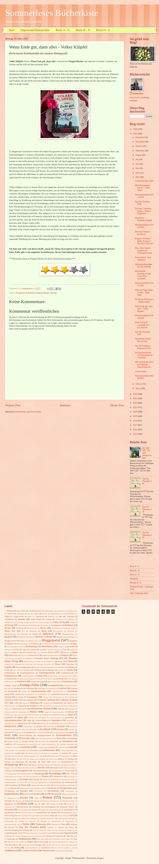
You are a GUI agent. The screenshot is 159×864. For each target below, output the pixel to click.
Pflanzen (13, 788)
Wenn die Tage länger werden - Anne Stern (144, 292)
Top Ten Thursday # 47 (147, 535)
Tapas (73, 818)
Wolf (6, 845)
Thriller (26, 824)
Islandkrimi (8, 718)
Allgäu (7, 616)
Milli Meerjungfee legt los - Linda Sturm (142, 187)
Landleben (8, 744)
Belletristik (33, 631)
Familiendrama (10, 673)
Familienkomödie (67, 673)
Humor (33, 711)
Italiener (31, 718)
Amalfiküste (9, 619)
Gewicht (72, 694)
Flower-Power (47, 679)
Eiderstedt (7, 664)
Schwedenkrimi (23, 810)
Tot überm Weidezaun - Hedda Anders (144, 300)
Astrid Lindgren (44, 622)
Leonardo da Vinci (10, 747)
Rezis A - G (63, 30)
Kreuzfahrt (38, 732)
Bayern (43, 628)
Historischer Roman (41, 708)
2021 (135, 407)
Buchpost (61, 646)
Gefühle (24, 691)
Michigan (7, 762)
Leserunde (51, 747)
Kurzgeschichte (13, 741)
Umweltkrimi (59, 830)
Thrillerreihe (41, 824)
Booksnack (35, 644)
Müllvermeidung (69, 768)
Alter (60, 616)
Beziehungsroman (10, 634)
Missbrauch (19, 762)
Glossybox (8, 700)
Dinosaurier (54, 655)
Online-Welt (23, 782)
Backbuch (69, 625)
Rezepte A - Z (135, 583)
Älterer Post (117, 405)
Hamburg (34, 703)
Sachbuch (22, 803)
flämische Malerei (31, 848)
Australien (21, 625)
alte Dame (61, 845)
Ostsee (23, 785)
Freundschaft (53, 685)
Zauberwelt (25, 845)
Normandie (71, 776)
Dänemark (58, 661)
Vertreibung (39, 836)
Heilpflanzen (34, 706)
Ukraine (53, 293)
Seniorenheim (69, 810)
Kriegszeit (71, 732)
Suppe (52, 816)
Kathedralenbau (54, 723)
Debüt (74, 652)
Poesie (32, 788)
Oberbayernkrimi (10, 782)
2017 (135, 425)
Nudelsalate (55, 779)
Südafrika (7, 818)
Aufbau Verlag (59, 622)
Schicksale (8, 807)
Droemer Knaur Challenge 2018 (49, 658)
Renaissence (11, 798)
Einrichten (29, 664)
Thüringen (54, 824)
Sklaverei (21, 812)
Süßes (56, 818)
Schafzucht (71, 804)
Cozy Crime (40, 652)
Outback (33, 785)
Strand (45, 815)
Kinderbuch (10, 726)
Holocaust (71, 709)
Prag (73, 788)
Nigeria (20, 776)
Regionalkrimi (11, 793)
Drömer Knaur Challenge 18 (33, 661)
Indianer (7, 715)
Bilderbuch (48, 633)
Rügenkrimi (8, 804)
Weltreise (58, 839)
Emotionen (70, 664)
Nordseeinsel (58, 776)
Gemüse (18, 694)
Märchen (41, 768)
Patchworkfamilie (59, 785)
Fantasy (40, 676)
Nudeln (45, 779)
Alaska (44, 614)
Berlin (44, 631)
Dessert (23, 655)
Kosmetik (8, 732)
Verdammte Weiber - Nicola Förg (143, 340)
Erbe (35, 667)
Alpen (30, 616)
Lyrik (45, 756)
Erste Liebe (17, 670)
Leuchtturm (62, 747)
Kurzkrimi (42, 741)
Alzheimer (70, 616)
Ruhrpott (36, 801)
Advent (10, 614)
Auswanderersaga (34, 625)
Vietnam (49, 836)
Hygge (46, 712)
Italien (20, 717)
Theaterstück (69, 821)
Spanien (54, 813)
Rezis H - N (83, 30)
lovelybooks (45, 848)
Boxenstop (55, 644)
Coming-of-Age (16, 652)
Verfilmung (8, 836)
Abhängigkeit (49, 611)
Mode (43, 762)
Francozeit (10, 681)
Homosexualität (9, 712)
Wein (39, 839)
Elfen (49, 664)
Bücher (16, 650)
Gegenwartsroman (38, 691)
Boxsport (65, 644)
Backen (7, 628)
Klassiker (61, 726)
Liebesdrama (33, 750)
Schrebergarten (50, 807)
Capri (24, 650)
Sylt (71, 815)
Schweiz (34, 810)
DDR (50, 652)
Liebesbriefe (22, 750)
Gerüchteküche (42, 694)
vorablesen (9, 850)
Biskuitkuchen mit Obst (24, 637)
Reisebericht (29, 794)
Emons (57, 664)
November (140, 142)
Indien (15, 715)
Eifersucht (18, 664)
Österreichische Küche (62, 851)
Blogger (72, 637)
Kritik (37, 738)
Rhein (36, 798)
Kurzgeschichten (28, 741)
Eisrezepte (39, 664)
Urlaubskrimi (30, 833)
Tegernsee (32, 821)
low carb (57, 848)
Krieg (47, 732)
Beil (23, 631)
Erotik (6, 670)
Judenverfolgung (41, 720)
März (137, 177)
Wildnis (21, 842)
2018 (135, 421)
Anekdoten (70, 619)
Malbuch (42, 759)
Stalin (19, 815)
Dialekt (44, 655)
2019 (135, 416)
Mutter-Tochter (45, 765)
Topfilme (50, 827)
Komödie (72, 729)
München (8, 771)
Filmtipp (74, 676)
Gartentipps (42, 688)
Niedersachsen (9, 776)
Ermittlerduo (60, 667)
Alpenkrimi (39, 616)
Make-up (33, 759)
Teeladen (21, 821)
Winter (30, 842)
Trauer (71, 827)
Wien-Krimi (11, 842)
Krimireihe (30, 293)
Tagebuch (65, 818)
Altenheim (51, 616)
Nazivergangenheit (10, 774)
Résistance (55, 801)
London (65, 753)
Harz (13, 706)
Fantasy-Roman (53, 676)
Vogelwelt (59, 836)
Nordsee (45, 776)
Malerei (51, 759)
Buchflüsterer (47, 646)
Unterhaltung (9, 833)
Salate (43, 804)
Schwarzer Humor (67, 807)
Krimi (7, 735)
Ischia (62, 715)
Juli (137, 159)
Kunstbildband (71, 738)
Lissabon (17, 753)
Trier (34, 830)
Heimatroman (47, 706)
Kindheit (39, 726)
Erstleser (27, 670)
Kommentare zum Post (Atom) (28, 412)
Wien (75, 839)
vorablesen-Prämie (29, 850)
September (140, 151)
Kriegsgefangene (58, 732)
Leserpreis (40, 747)
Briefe (9, 646)
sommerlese (138, 93)
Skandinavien (9, 813)
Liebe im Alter (9, 750)
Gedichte (62, 688)
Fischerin (20, 679)
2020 (135, 412)
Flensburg (29, 679)
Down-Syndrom (16, 658)
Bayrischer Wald (69, 628)
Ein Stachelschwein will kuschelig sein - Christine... (144, 355)
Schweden (8, 810)
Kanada (34, 723)
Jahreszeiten (69, 718)
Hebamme (22, 706)
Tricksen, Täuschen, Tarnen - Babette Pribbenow (143, 211)
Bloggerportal (51, 640)
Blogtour (10, 644)
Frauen (33, 682)
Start (12, 30)
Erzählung (37, 670)
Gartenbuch (18, 688)
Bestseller (70, 631)
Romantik (8, 801)
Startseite (65, 405)
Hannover (70, 703)
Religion (64, 794)
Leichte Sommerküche (48, 744)
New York (71, 774)
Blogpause (73, 641)
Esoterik (60, 670)
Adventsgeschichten (23, 614)
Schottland (36, 807)
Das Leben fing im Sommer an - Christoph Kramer (143, 250)
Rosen (27, 801)
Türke (41, 830)
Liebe (71, 747)
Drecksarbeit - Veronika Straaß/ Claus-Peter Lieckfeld (143, 275)
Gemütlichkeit (29, 694)
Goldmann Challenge (46, 700)
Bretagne (74, 644)
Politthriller (52, 788)
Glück (20, 700)
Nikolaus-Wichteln (32, 776)
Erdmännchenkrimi (46, 667)
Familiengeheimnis (27, 673)
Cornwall (29, 652)
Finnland (10, 679)
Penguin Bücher (42, 293)
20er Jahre (21, 611)
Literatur (44, 753)
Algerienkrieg (55, 614)
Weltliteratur (48, 839)
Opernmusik (42, 782)
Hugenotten (22, 712)
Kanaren (43, 723)
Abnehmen (60, 611)
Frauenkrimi (55, 681)
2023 (135, 398)
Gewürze (46, 697)
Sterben (37, 815)
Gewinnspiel (32, 697)
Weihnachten (25, 838)
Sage (35, 804)
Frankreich (21, 681)
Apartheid (17, 622)
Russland (46, 801)
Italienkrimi (42, 718)
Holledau (61, 709)
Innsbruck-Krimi (32, 715)
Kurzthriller (53, 741)
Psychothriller (53, 791)
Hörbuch (71, 712)
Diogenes (64, 655)
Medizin (71, 759)
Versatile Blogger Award (23, 836)
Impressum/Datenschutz (35, 30)
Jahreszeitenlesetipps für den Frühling (143, 265)
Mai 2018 (22, 759)
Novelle (36, 779)
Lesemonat (25, 747)
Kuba (44, 738)
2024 (135, 394)
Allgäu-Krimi (18, 616)
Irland (54, 715)
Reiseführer (41, 794)
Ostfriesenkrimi (55, 782)
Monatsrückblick (67, 762)
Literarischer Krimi (31, 753)
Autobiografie (56, 625)
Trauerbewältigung (11, 830)
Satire (61, 804)
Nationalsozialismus (40, 771)
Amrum (49, 619)
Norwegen (24, 779)
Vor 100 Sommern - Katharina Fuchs (143, 347)
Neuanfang (39, 773)
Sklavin (30, 812)
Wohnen (72, 842)
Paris (49, 785)
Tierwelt (11, 827)
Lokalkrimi (54, 753)
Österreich (46, 850)
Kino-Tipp (50, 726)
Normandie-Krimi (10, 779)
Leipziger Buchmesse (67, 744)
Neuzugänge (55, 773)
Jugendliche (71, 720)
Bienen (35, 634)
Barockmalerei (32, 628)
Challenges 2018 (45, 649)
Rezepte (24, 797)
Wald (68, 836)
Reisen (54, 794)
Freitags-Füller (29, 685)
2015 (135, 434)
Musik (26, 765)
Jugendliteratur (9, 723)
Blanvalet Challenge (43, 637)
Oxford (41, 785)
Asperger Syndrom (29, 622)
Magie (14, 759)
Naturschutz (69, 771)
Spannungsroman (66, 812)
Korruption (20, 293)
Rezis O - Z (103, 30)
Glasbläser (71, 697)
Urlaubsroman (55, 833)
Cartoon (33, 650)
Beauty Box (9, 631)
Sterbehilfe (27, 815)
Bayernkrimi (56, 628)
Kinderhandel (28, 726)
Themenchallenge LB (11, 824)
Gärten (24, 703)
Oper (32, 782)
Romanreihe (67, 798)
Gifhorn (55, 697)
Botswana (45, 644)
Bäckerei (7, 649)
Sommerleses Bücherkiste (51, 13)
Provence (24, 791)
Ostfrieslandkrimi (11, 785)
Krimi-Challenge (25, 735)
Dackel (66, 652)
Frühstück (66, 685)
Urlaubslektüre (42, 833)
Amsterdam (59, 619)
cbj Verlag (15, 848)
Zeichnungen (37, 845)
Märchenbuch (55, 768)
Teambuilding (9, 821)
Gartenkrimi (30, 688)
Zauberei (15, 845)
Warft (75, 836)
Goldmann (29, 700)
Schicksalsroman (21, 807)
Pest (5, 788)
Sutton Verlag (62, 815)
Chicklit (56, 649)
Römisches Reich (69, 801)
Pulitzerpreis (70, 791)
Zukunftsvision (50, 845)
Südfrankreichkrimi (20, 818)
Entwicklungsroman (23, 667)
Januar (138, 388)
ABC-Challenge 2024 (139, 593)
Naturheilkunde (57, 771)
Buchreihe (71, 647)
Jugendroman (23, 723)
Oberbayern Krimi (68, 779)
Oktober (139, 146)
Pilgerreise (23, 788)
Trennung (25, 830)
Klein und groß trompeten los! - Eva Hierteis (142, 325)
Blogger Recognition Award (29, 641)
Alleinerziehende (68, 614)
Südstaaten (33, 818)
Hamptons (46, 703)
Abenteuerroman (35, 611)
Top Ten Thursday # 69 (147, 481)
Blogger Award (10, 641)
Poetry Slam (41, 788)
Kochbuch (45, 729)
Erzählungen (49, 670)
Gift (62, 697)
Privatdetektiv (9, 791)
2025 (135, 133)
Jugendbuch (56, 720)
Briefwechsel (18, 646)
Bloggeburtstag (62, 637)
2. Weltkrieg (9, 611)
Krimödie (26, 738)
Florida (37, 679)
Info (22, 715)
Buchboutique (31, 646)
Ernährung (71, 667)
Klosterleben (33, 729)
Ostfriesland (69, 782)
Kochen (60, 729)
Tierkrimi (73, 824)
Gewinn (7, 697)
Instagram (134, 578)
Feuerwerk (64, 676)
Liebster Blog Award (68, 750)
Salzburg (52, 804)
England (7, 667)
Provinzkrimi (38, 791)
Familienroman (10, 676)
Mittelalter (33, 762)
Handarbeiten (58, 703)
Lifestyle (7, 753)
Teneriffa (44, 821)
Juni (137, 164)
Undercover (71, 830)
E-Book (70, 661)
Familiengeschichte (47, 673)
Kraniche (18, 732)
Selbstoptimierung (55, 810)
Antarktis (7, 622)
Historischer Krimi (20, 709)
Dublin (49, 661)
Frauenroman (67, 681)
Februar (138, 384)
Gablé (9, 688)
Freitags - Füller (10, 685)
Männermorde (30, 768)
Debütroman (13, 655)
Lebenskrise (33, 744)
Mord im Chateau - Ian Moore (143, 233)
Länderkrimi (54, 756)
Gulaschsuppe (140, 371)
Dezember (139, 137)
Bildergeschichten (68, 634)
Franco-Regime (72, 679)
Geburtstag (52, 688)
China (64, 650)
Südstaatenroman (46, 818)
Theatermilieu (56, 821)
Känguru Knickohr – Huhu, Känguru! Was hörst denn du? (144, 241)
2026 (135, 129)
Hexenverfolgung (69, 706)
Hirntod (7, 709)
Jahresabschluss (55, 718)
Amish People (36, 619)
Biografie (8, 637)
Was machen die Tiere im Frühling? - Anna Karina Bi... (144, 364)
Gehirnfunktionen (57, 691)
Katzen (65, 723)
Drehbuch (28, 658)
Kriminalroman (63, 735)
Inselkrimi (45, 715)
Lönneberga (65, 756)
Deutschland (33, 655)
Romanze (19, 801)
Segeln (43, 810)
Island (70, 715)
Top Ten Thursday (29, 827)
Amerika (21, 619)
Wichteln (67, 839)
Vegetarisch (68, 833)
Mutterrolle (56, 765)
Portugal (63, 788)
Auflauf (72, 622)
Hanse (6, 706)
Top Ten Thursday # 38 (147, 509)
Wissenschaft (43, 842)
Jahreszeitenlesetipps (13, 720)
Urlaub (19, 833)
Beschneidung (58, 631)
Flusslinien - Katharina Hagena (143, 219)
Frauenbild (43, 682)
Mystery (66, 765)
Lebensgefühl (20, 744)
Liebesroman (48, 750)
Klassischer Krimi (19, 729)
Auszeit (45, 625)
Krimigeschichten (44, 735)
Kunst (59, 738)
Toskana (61, 827)
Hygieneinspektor (58, 712)
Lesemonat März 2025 (144, 181)
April (137, 173)
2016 (135, 429)
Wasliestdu (11, 839)
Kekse (73, 723)
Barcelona (19, 628)
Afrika (36, 614)
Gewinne (19, 697)
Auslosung (8, 625)
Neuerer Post (12, 405)
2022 (135, 403)
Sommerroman (41, 813)
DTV (57, 652)
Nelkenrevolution (26, 774)
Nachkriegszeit (21, 770)
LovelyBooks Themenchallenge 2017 (27, 756)
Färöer (75, 685)
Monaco (54, 762)
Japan (29, 720)
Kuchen (51, 738)
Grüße (16, 703)
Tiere (63, 824)
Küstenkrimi (67, 741)
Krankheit (28, 732)
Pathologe (71, 785)
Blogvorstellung (22, 644)
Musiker (34, 765)
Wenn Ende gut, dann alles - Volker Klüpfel (144, 308)
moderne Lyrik (69, 848)
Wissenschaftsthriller (59, 842)
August (138, 155)
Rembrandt (73, 794)
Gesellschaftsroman (58, 694)
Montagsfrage (11, 764)
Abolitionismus (72, 611)
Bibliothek (24, 634)
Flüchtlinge (59, 679)
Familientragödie (27, 676)
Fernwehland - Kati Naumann (143, 258)
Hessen (57, 706)
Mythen (19, 768)
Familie (70, 670)
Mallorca (60, 759)
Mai (137, 168)
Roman (47, 797)
